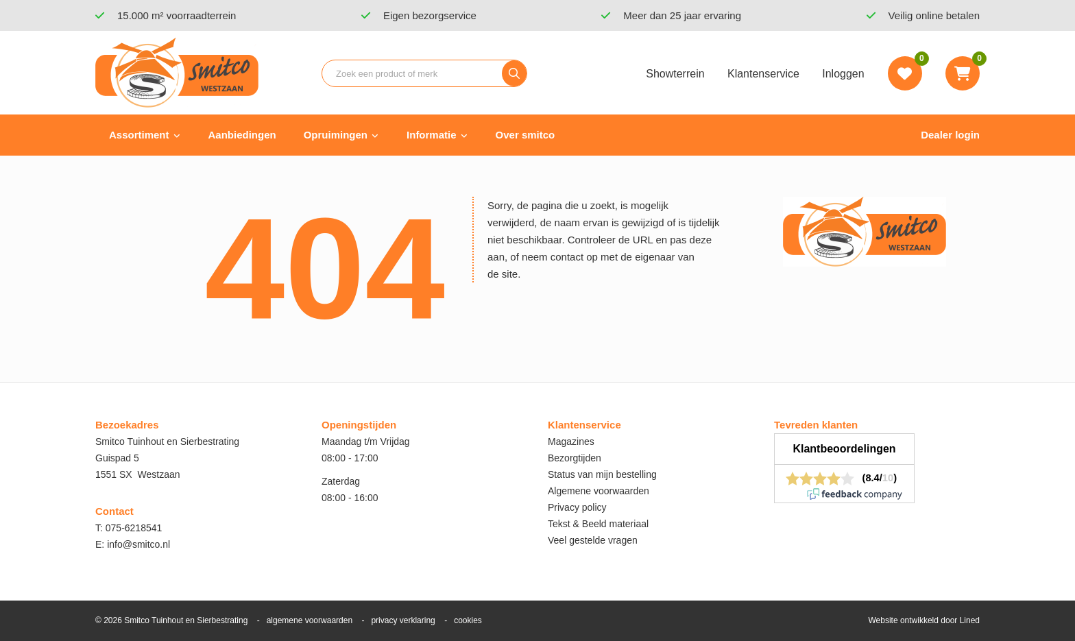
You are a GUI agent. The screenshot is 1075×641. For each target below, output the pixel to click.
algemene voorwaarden (309, 620)
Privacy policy (577, 507)
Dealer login (950, 135)
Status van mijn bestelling (602, 474)
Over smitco (525, 135)
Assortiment (139, 135)
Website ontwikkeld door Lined (924, 620)
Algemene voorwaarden (598, 490)
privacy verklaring (403, 620)
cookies (468, 620)
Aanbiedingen (242, 135)
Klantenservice (763, 74)
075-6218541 (134, 527)
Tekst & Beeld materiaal (598, 523)
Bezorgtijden (574, 457)
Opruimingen (335, 135)
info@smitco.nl (138, 544)
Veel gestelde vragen (593, 540)
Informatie (432, 135)
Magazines (571, 441)
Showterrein (675, 74)
